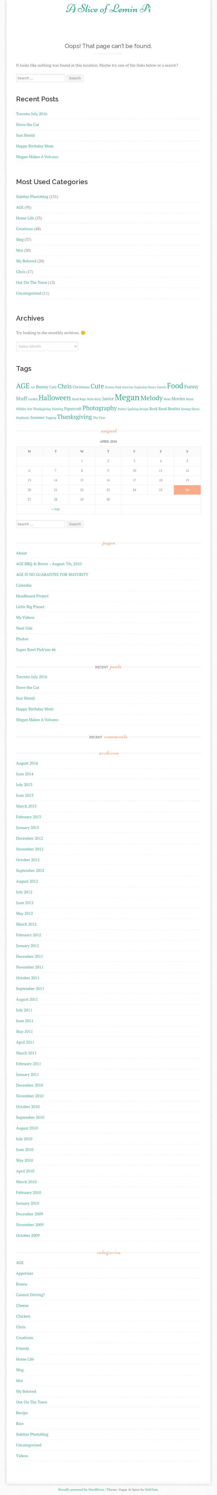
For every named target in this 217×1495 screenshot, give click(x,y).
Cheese (22, 1305)
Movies (178, 398)
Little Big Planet (30, 606)
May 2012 (24, 913)
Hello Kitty (94, 399)
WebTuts (151, 1489)
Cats (53, 386)
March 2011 (26, 1053)
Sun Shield (25, 135)
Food (175, 385)
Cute (97, 386)
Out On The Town (31, 282)
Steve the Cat (27, 124)
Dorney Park (113, 387)
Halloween (55, 397)
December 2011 (29, 956)
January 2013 (27, 827)
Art (33, 387)
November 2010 (29, 1095)
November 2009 (29, 1224)
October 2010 (27, 1106)
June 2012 (24, 902)
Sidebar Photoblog (32, 196)
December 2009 (29, 1214)
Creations (24, 228)
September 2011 (30, 988)
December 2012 (29, 838)
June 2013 (24, 795)
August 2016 (27, 763)
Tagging (50, 418)
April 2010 (25, 1171)
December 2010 (29, 1085)
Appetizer (24, 1273)
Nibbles (21, 409)
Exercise (127, 387)
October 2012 (27, 859)
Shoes (196, 409)
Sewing (186, 409)
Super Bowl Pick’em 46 (36, 649)
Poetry (122, 409)
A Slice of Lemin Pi (108, 8)
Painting (57, 409)
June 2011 (24, 1020)
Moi (19, 250)
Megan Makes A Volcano (37, 156)
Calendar (24, 585)
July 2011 (24, 1010)
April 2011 (25, 1042)
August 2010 (27, 1128)
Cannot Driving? (30, 1294)
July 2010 (24, 1138)
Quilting (133, 409)
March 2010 (26, 1181)
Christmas (81, 386)
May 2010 (24, 1160)
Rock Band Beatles (164, 408)
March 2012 (26, 924)
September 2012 (30, 870)
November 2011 (29, 967)
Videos (22, 1455)
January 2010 (27, 1203)
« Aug (55, 509)
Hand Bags (79, 399)
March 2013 (26, 806)
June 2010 (24, 1149)
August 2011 (27, 999)
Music (190, 399)
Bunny (42, 386)
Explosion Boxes (145, 387)
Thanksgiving (74, 417)
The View (99, 418)
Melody (152, 397)
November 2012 (29, 849)
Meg (20, 239)
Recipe (144, 409)
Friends (22, 1348)
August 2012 (27, 881)
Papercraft (73, 408)
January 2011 (27, 1074)
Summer (37, 417)
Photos (22, 638)
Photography (100, 408)
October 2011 (27, 977)
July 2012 (24, 892)
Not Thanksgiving (39, 409)
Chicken (23, 1316)
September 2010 (30, 1117)
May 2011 (24, 1031)
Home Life (25, 218)
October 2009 (27, 1235)
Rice (19, 1423)
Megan (127, 397)
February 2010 (28, 1192)
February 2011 (28, 1063)
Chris (20, 271)
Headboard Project (32, 596)
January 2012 (27, 945)
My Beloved (26, 261)
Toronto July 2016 (31, 113)
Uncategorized (28, 293)
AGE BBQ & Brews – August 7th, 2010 (49, 563)
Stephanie (23, 418)
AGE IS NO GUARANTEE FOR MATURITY (52, 574)
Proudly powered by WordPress (81, 1489)
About (21, 553)
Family (161, 387)
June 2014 (24, 773)
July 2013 (24, 784)
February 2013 (28, 816)
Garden (32, 399)
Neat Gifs (24, 628)
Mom (167, 399)
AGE (20, 207)
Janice (108, 398)
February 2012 (28, 934)
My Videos (25, 617)
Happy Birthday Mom (34, 146)
